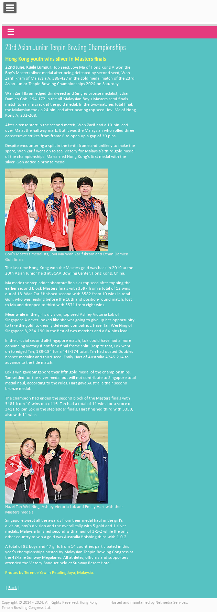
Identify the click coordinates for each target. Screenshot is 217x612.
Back (12, 587)
